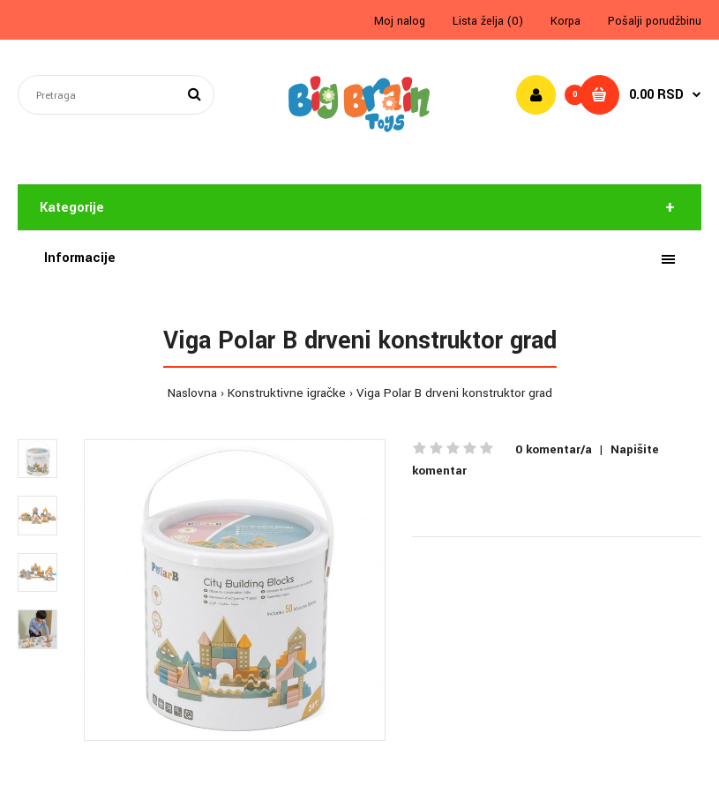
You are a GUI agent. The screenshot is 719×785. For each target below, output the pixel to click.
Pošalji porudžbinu (654, 21)
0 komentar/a (553, 449)
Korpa (565, 21)
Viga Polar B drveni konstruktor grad (454, 393)
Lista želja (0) (488, 21)
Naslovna (192, 393)
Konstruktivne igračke (287, 393)
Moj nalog (399, 21)
